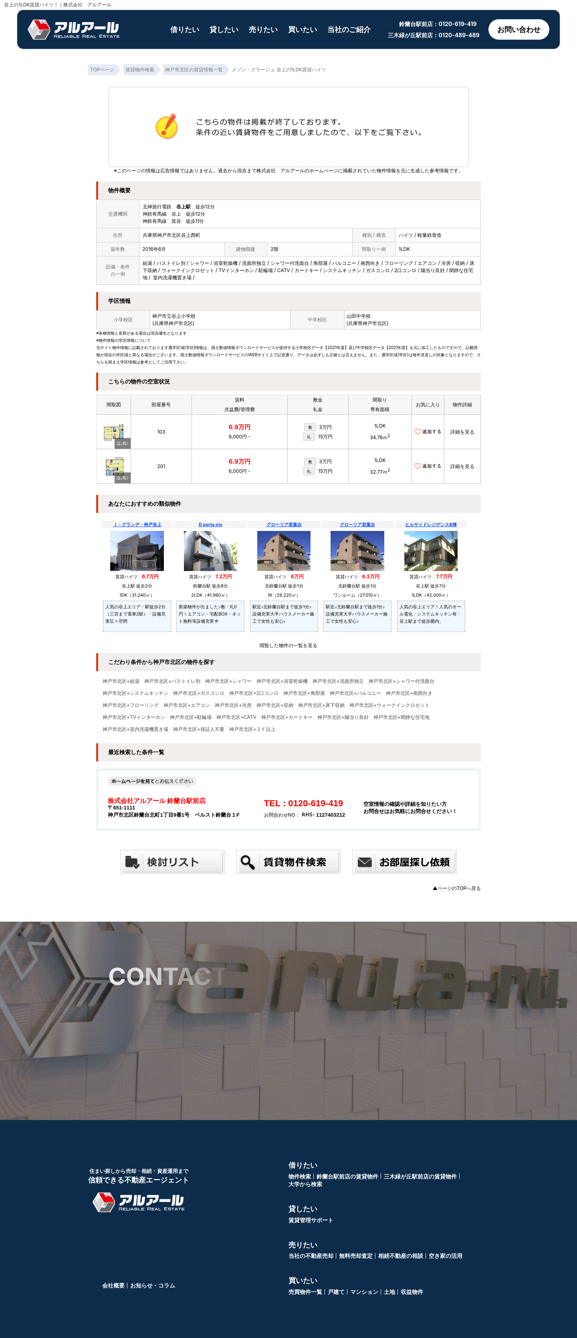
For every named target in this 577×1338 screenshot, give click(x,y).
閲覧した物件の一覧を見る (288, 645)
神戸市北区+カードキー (287, 717)
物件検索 (299, 1176)
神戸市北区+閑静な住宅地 (401, 717)
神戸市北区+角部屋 (304, 693)
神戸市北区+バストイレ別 (172, 681)
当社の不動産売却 (310, 1255)
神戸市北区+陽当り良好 (343, 717)
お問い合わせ (518, 29)
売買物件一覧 (305, 1291)
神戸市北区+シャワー (228, 681)
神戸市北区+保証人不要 (198, 729)
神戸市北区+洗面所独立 (338, 681)
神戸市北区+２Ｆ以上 (252, 729)
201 (161, 466)
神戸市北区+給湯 (121, 681)
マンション (364, 1291)
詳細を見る (462, 432)
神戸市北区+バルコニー (355, 693)
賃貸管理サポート (310, 1220)
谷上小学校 (183, 316)
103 (161, 432)
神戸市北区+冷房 (233, 705)
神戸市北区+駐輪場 (191, 717)
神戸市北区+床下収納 (321, 705)
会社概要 (113, 1285)
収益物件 (412, 1291)
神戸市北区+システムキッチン (135, 693)
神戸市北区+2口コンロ (253, 693)
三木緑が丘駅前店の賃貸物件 (420, 1176)
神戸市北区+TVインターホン (134, 717)
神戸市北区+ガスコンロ (198, 693)
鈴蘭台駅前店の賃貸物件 (347, 1176)
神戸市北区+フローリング (131, 705)
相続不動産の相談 (400, 1255)
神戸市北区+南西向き (409, 693)
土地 (389, 1291)
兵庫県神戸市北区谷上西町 (171, 235)
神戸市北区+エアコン (186, 705)
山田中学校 (359, 316)
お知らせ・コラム (152, 1285)
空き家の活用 (445, 1255)
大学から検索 (305, 1184)
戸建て (336, 1291)
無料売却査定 (356, 1255)
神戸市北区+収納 (274, 705)
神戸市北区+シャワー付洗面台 (401, 681)
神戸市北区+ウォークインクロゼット (389, 705)
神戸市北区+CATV (236, 717)
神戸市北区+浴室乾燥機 (282, 681)
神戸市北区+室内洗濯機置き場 (135, 729)
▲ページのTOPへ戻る (457, 888)
